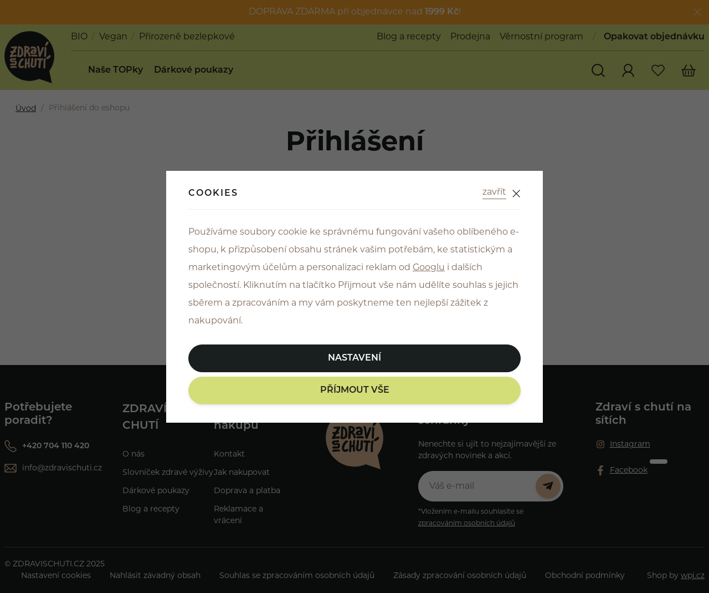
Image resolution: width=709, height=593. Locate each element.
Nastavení (354, 358)
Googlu (429, 267)
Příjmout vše (354, 390)
